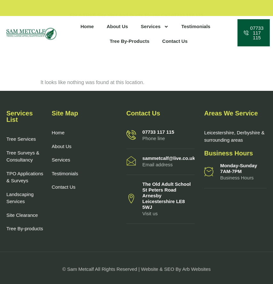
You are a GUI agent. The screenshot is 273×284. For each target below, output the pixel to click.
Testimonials (196, 26)
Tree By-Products (129, 41)
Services (155, 26)
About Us (117, 26)
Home (87, 26)
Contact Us (175, 41)
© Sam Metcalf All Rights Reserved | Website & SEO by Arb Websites (136, 270)
